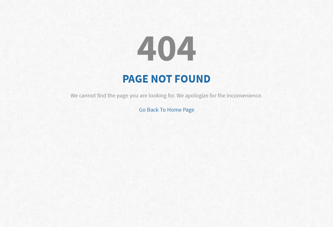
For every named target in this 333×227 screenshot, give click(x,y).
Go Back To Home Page (166, 109)
